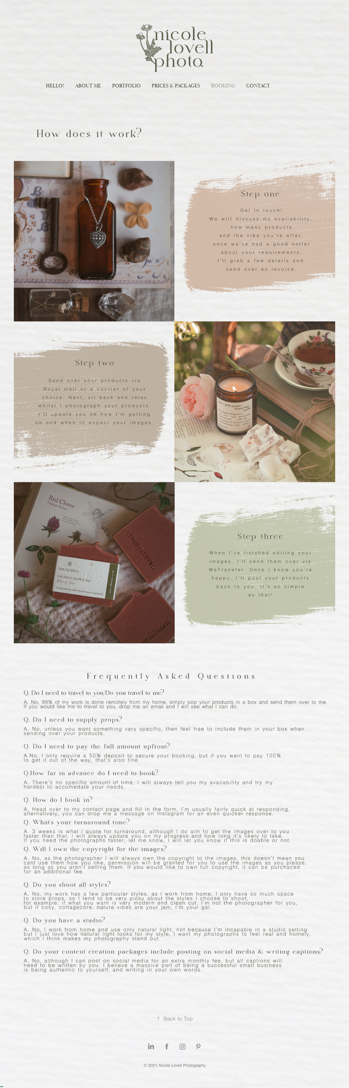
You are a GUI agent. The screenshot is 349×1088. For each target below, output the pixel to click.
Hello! (55, 86)
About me (88, 86)
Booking (223, 86)
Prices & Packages (176, 86)
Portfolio (126, 86)
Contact (258, 86)
